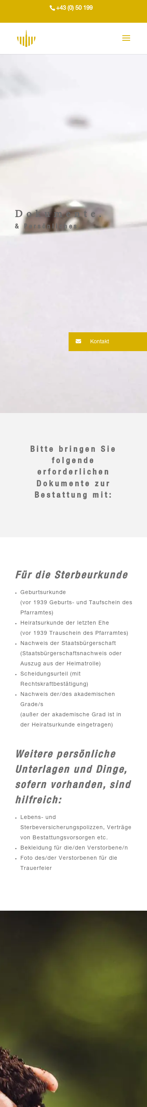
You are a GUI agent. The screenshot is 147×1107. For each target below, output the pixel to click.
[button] (108, 341)
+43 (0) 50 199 (74, 8)
